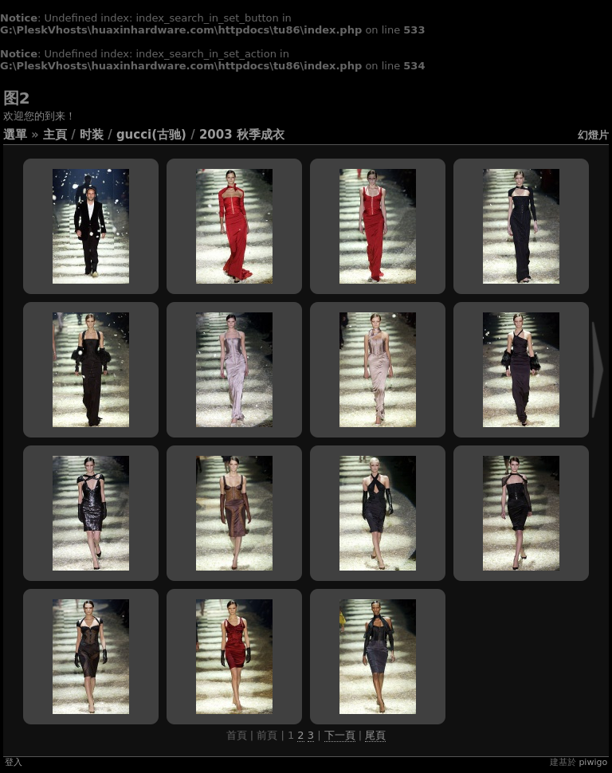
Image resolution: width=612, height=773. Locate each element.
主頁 (55, 135)
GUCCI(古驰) (151, 135)
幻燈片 (593, 135)
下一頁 (339, 735)
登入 (13, 762)
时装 (92, 135)
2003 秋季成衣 (241, 135)
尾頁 (375, 735)
